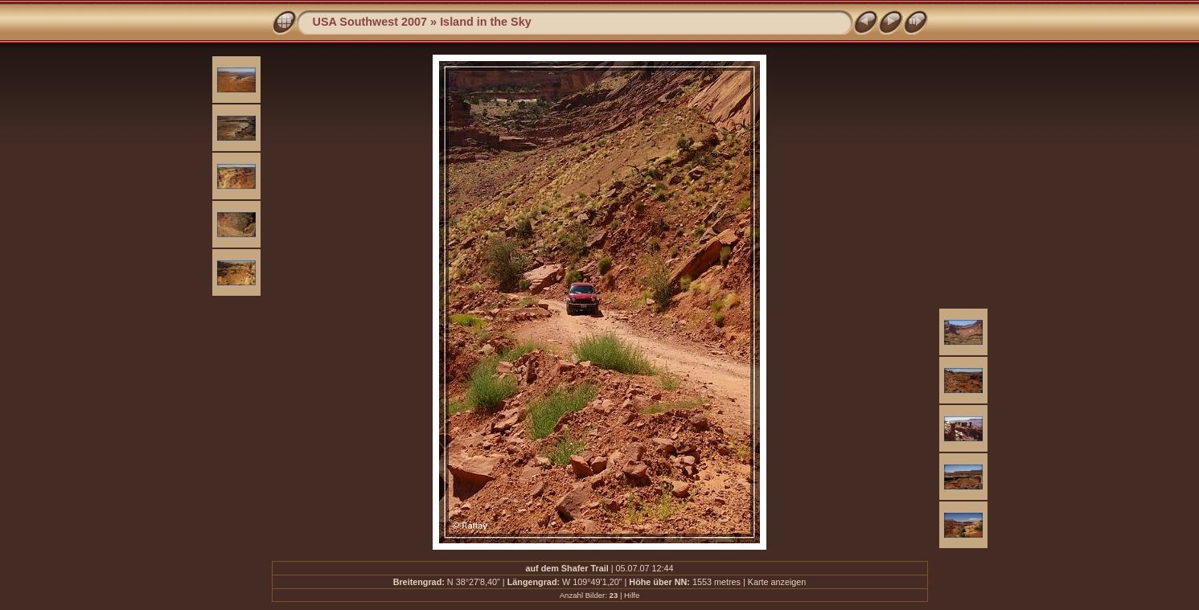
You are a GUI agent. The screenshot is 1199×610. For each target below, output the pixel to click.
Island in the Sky (486, 21)
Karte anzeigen (777, 582)
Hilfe (631, 595)
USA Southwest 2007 (370, 21)
